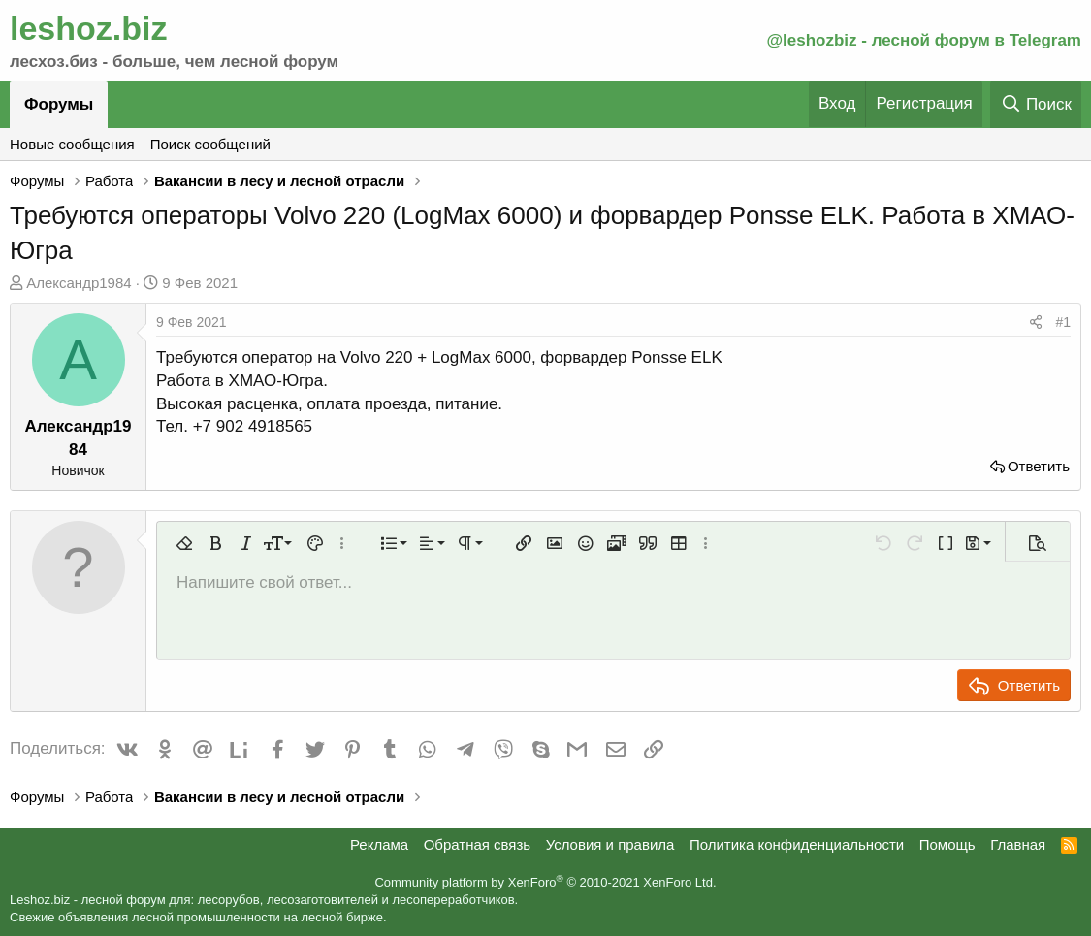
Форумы (58, 104)
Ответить (1039, 466)
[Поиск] (1035, 104)
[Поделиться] (1035, 323)
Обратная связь (477, 844)
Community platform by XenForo (545, 882)
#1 (1063, 322)
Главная (1017, 844)
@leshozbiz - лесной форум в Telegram (923, 40)
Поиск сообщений (210, 144)
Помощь (947, 844)
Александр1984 (78, 282)
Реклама (379, 844)
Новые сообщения (72, 144)
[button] (184, 543)
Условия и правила (610, 844)
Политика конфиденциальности (797, 844)
